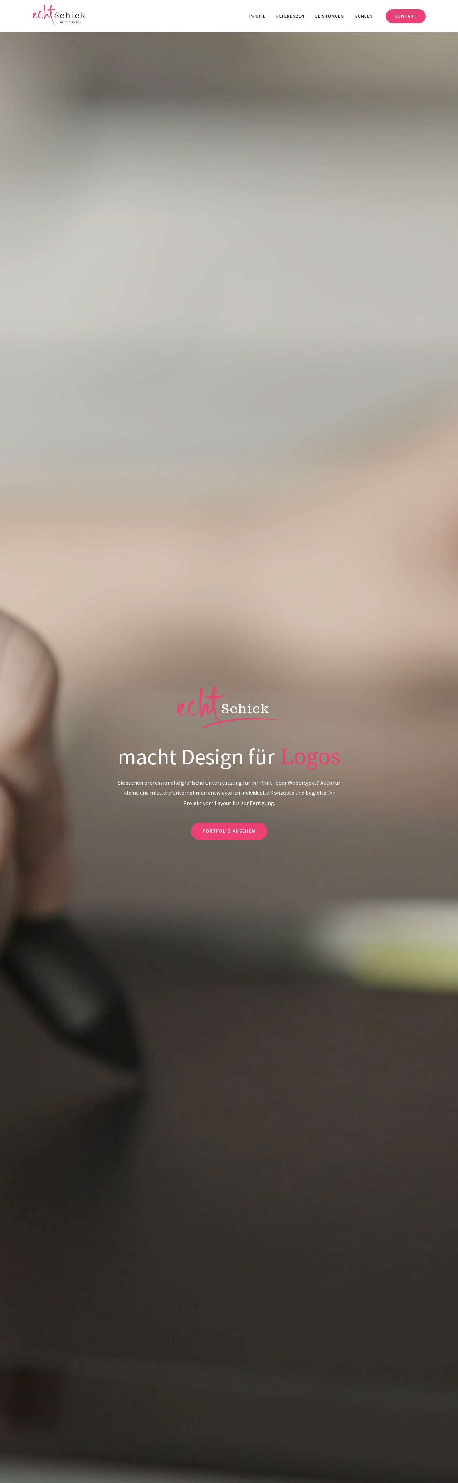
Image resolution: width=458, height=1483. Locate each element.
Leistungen (329, 16)
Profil (257, 16)
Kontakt (406, 16)
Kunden (364, 16)
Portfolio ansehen (229, 831)
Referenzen (290, 16)
